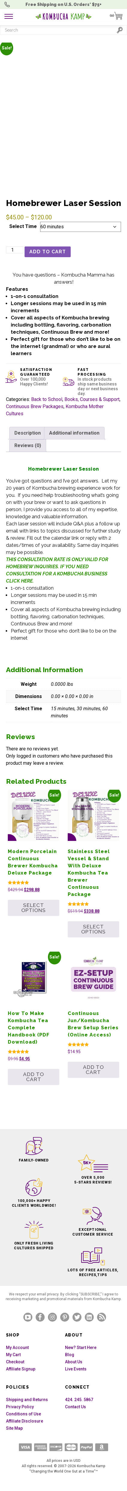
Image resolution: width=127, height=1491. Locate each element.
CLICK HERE (19, 581)
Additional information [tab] (74, 433)
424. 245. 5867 (79, 1399)
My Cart (13, 1354)
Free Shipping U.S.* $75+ (63, 4)
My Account (17, 1347)
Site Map (14, 1428)
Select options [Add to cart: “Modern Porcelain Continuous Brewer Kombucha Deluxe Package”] (33, 907)
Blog (69, 1354)
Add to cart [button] (33, 1076)
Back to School (46, 399)
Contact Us (75, 1406)
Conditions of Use (23, 1414)
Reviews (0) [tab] (27, 445)
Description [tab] (27, 433)
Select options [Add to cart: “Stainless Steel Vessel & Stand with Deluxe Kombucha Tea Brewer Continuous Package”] (93, 929)
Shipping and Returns (27, 1399)
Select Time (23, 226)
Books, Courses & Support (92, 399)
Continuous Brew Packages (35, 406)
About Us (73, 1361)
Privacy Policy (20, 1406)
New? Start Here (80, 1347)
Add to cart (47, 252)
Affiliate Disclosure (24, 1421)
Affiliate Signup (20, 1369)
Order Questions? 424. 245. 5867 (8, 4)
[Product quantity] (14, 249)
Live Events (76, 1369)
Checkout (15, 1361)
